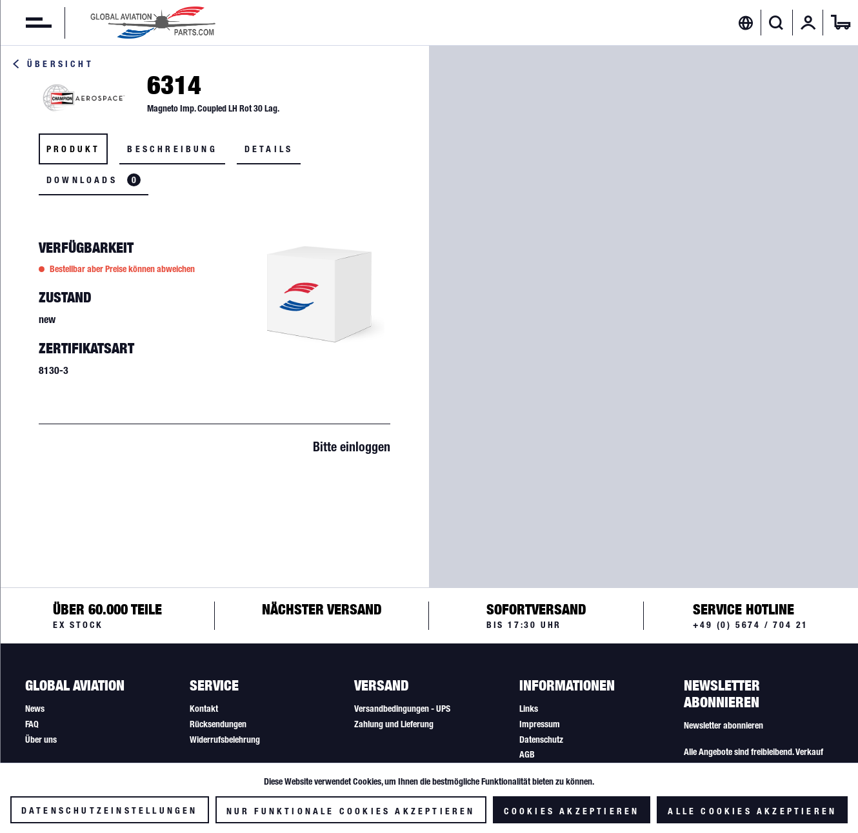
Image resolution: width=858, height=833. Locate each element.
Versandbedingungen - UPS (402, 708)
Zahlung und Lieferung (394, 724)
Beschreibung (172, 149)
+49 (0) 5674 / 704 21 (750, 625)
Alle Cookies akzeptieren (752, 811)
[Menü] (26, 22)
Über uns (41, 739)
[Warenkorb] (840, 22)
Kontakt (204, 708)
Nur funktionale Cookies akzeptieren (350, 811)
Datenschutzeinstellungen (109, 810)
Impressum (539, 724)
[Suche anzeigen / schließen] (776, 22)
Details (268, 149)
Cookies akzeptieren (572, 811)
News (35, 708)
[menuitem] (26, 22)
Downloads (93, 179)
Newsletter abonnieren (723, 725)
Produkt (73, 149)
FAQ (32, 724)
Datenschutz (541, 739)
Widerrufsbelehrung (225, 739)
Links (528, 708)
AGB (527, 754)
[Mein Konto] (808, 22)
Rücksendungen (218, 724)
